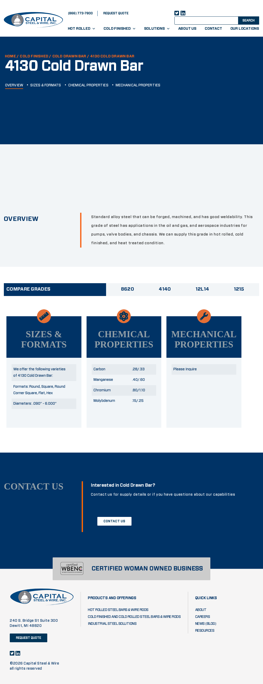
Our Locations (244, 28)
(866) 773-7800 (80, 13)
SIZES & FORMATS (45, 85)
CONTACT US (114, 521)
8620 (127, 289)
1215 (239, 289)
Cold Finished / (35, 56)
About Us (187, 28)
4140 (165, 289)
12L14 (202, 289)
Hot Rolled (82, 28)
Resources (204, 630)
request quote (115, 13)
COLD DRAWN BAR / (70, 56)
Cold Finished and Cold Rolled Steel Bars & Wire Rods (134, 617)
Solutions (157, 28)
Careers (202, 617)
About (200, 610)
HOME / (12, 56)
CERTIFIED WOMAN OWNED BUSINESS (147, 568)
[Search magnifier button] (248, 20)
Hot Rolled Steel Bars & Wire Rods (118, 610)
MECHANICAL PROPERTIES (138, 85)
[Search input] (211, 20)
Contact (213, 28)
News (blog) (206, 624)
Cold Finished (120, 28)
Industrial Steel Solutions (112, 624)
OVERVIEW (14, 85)
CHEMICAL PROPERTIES (88, 85)
